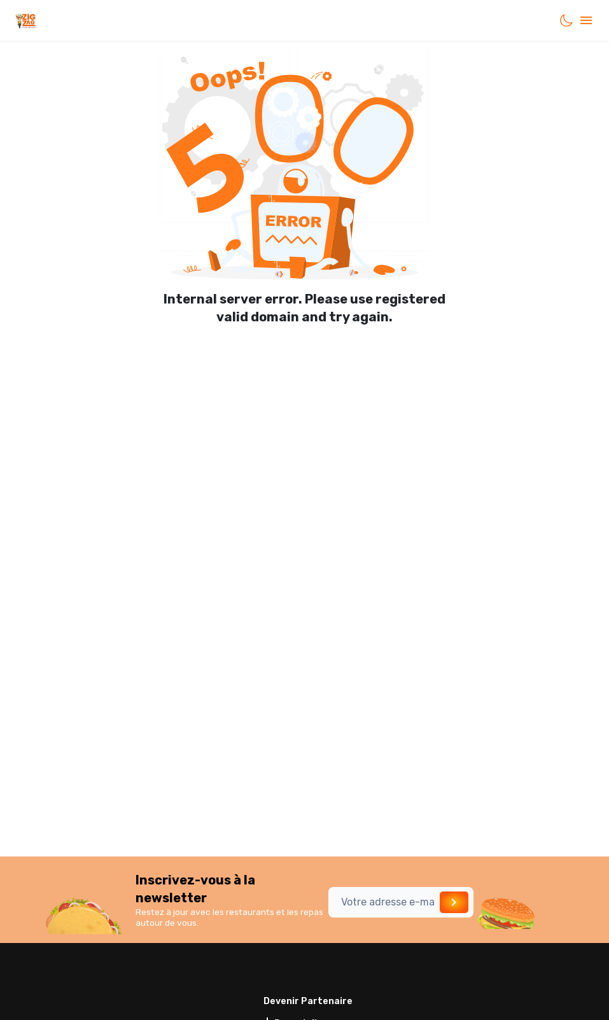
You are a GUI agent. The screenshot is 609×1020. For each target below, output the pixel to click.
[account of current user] (586, 20)
